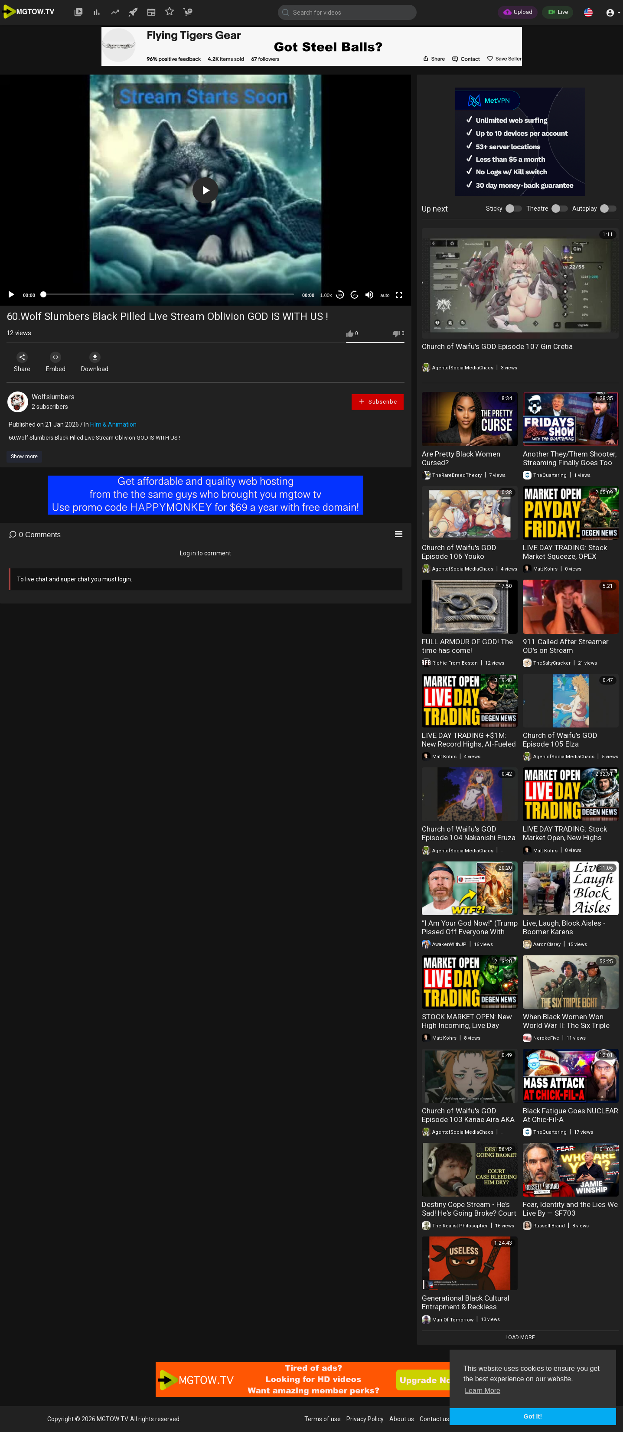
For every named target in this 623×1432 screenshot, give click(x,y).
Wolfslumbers (53, 397)
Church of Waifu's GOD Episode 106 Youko (459, 552)
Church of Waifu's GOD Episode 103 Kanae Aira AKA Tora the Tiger (468, 1119)
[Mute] (369, 294)
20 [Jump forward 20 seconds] (355, 295)
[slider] (168, 294)
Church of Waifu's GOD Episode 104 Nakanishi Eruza (468, 833)
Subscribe (377, 401)
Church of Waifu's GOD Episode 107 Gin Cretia (497, 346)
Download (97, 362)
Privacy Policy (365, 1419)
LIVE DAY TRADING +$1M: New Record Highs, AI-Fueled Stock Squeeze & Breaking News (469, 748)
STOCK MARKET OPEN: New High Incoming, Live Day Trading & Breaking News (467, 1025)
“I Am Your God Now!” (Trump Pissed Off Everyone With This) (470, 932)
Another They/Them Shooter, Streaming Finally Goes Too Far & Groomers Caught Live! (569, 463)
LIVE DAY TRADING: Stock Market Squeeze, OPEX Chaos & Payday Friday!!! (565, 556)
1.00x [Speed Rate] (326, 295)
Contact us (434, 1419)
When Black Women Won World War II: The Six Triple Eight (566, 1025)
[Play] (11, 294)
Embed (57, 362)
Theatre (537, 208)
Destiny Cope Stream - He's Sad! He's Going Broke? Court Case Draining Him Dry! (469, 1213)
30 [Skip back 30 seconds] (340, 295)
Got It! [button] (533, 1416)
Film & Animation (113, 424)
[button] (588, 12)
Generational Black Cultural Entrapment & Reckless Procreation (465, 1307)
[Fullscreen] (399, 294)
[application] (205, 190)
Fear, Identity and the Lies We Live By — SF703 (570, 1208)
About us (401, 1419)
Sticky (494, 208)
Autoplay (584, 208)
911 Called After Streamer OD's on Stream (566, 646)
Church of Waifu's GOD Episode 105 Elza (560, 739)
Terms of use (322, 1419)
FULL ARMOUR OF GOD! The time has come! (467, 646)
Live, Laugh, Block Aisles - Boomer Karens (564, 927)
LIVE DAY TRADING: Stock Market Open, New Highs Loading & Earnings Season (567, 838)
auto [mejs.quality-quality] (384, 295)
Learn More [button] (482, 1390)
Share (22, 362)
